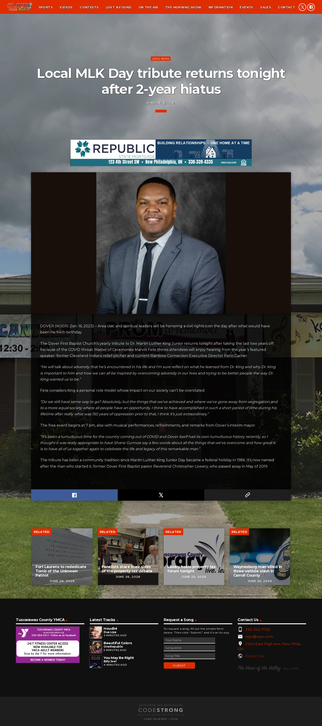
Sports (46, 7)
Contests (89, 7)
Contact (286, 7)
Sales (265, 7)
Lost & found (119, 7)
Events (246, 7)
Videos (66, 7)
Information (220, 7)
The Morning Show (183, 7)
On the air (148, 7)
